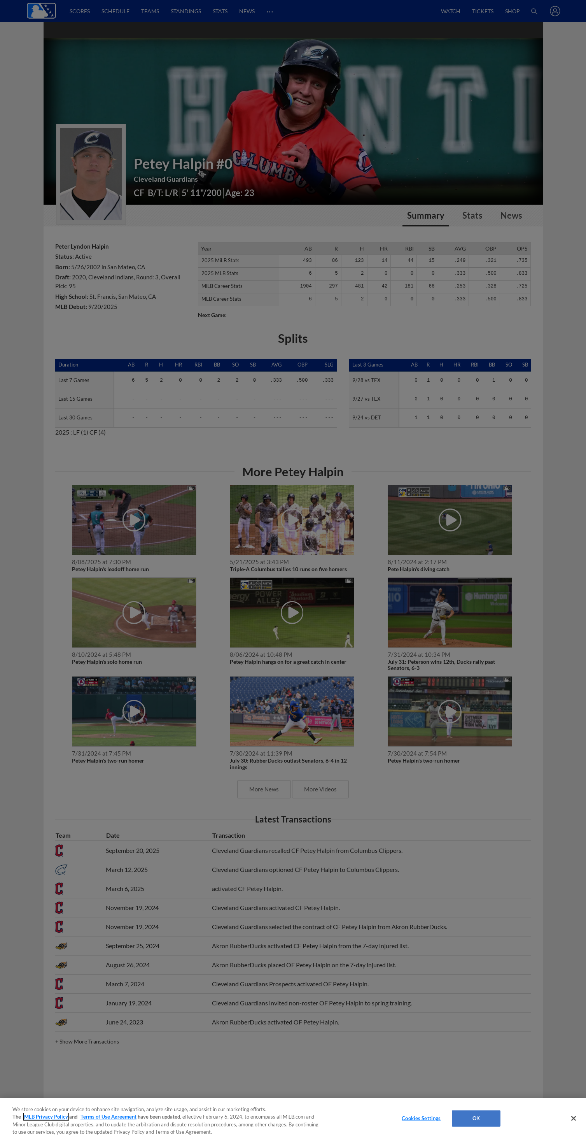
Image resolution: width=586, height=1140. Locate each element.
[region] (293, 1119)
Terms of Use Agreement (108, 1117)
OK (476, 1118)
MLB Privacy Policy (46, 1117)
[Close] (573, 1118)
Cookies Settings (421, 1118)
